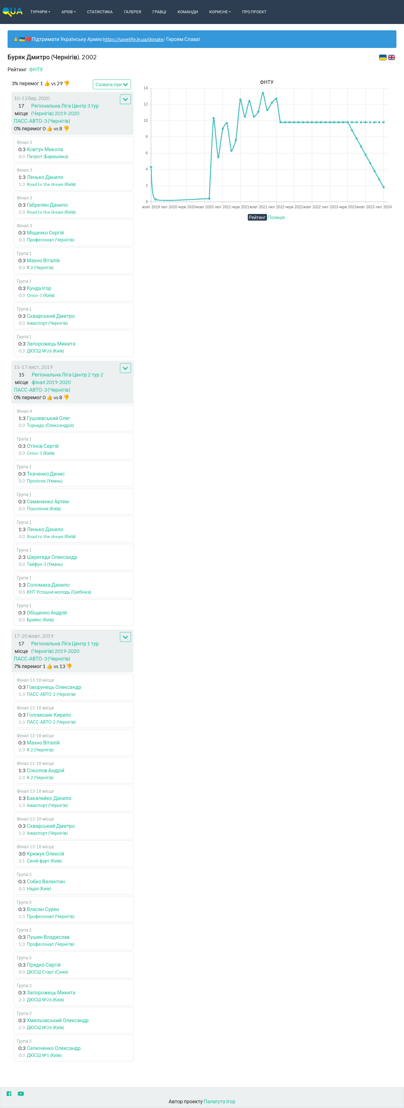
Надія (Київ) (39, 888)
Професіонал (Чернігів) (50, 239)
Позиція (276, 217)
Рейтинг (257, 217)
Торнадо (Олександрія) (50, 425)
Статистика (100, 11)
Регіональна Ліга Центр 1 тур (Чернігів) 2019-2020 (65, 647)
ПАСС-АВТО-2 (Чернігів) (51, 694)
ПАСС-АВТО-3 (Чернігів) (42, 121)
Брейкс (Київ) (40, 619)
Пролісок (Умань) (44, 480)
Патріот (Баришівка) (47, 156)
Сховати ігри (112, 85)
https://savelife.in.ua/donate (133, 39)
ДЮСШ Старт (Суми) (47, 972)
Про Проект (254, 11)
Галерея (132, 11)
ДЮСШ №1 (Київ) (44, 1055)
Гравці (159, 11)
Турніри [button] (38, 11)
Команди (188, 11)
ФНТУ (36, 69)
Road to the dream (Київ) (51, 184)
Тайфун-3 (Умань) (45, 564)
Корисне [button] (218, 11)
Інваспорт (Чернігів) (47, 323)
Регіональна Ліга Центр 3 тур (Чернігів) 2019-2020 (65, 109)
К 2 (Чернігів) (40, 267)
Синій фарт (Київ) (44, 860)
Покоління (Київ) (44, 508)
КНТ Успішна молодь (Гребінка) (59, 592)
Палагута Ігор (219, 1101)
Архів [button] (67, 11)
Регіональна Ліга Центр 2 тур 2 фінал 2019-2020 (67, 378)
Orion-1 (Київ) (41, 295)
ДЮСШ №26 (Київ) (45, 350)
